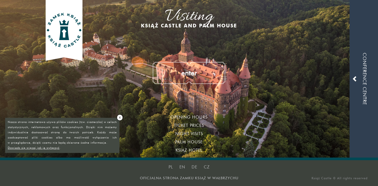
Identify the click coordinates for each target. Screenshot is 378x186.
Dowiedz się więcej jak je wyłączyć (33, 148)
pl (171, 167)
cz (207, 167)
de (194, 167)
